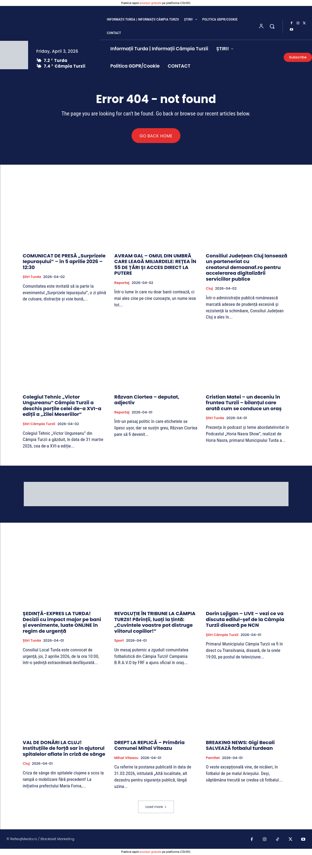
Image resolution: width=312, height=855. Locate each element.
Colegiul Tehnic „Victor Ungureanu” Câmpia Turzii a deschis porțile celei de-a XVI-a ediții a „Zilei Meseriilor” (62, 406)
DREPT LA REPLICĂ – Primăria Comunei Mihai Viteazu (149, 745)
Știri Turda (32, 277)
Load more (155, 807)
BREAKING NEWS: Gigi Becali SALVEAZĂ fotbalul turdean (240, 745)
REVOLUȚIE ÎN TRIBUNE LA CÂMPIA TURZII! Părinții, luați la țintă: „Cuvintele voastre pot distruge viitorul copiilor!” (155, 622)
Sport (119, 641)
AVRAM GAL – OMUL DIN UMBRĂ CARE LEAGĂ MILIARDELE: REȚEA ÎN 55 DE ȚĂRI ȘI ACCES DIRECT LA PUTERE (155, 265)
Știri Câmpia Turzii (39, 424)
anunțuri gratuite (150, 3)
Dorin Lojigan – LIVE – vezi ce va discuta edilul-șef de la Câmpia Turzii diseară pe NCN (245, 619)
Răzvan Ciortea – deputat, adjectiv (146, 400)
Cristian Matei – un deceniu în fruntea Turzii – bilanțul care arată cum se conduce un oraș (244, 403)
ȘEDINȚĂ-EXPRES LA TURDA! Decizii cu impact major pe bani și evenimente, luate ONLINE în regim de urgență (62, 622)
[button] (272, 26)
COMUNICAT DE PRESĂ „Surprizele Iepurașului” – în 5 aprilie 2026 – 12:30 (64, 262)
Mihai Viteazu (126, 758)
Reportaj (121, 283)
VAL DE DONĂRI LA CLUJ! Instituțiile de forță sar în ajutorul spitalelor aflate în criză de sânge (64, 748)
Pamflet (213, 758)
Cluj (209, 289)
